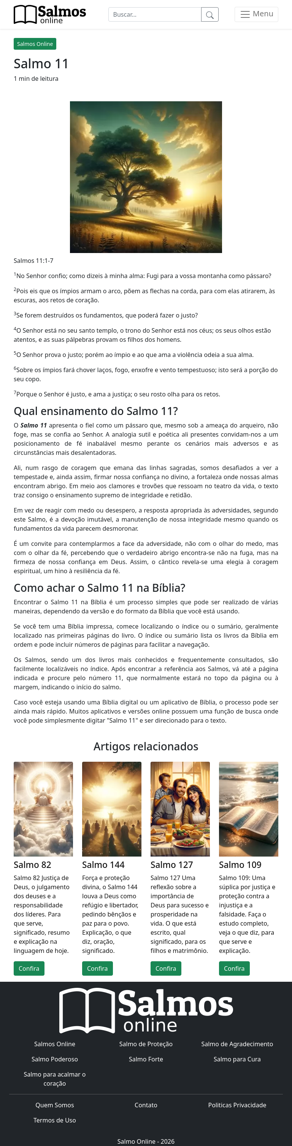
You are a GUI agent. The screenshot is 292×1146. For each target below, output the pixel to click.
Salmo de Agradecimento (237, 1044)
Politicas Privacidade (237, 1105)
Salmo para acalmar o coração (55, 1079)
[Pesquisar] (210, 14)
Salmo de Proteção (146, 1044)
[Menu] (256, 14)
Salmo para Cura (237, 1059)
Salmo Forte (146, 1059)
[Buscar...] (155, 14)
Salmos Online (35, 43)
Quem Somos (54, 1105)
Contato (146, 1105)
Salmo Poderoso (55, 1059)
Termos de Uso (54, 1120)
